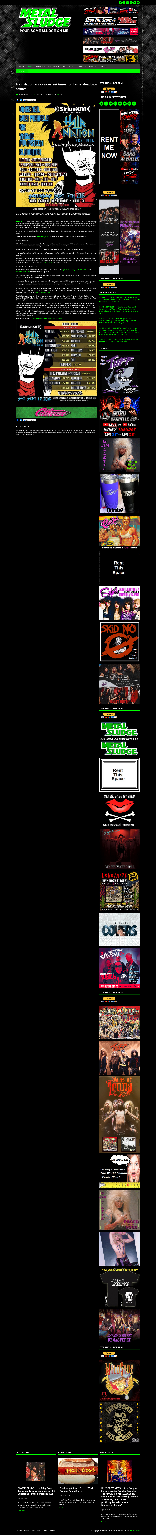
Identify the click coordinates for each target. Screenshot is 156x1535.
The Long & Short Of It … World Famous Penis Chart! (76, 1489)
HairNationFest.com (23, 272)
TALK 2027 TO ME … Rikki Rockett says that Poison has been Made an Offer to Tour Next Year (118, 341)
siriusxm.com (47, 262)
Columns (53, 66)
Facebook (43, 318)
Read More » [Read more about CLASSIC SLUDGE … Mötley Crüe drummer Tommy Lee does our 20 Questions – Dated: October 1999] (21, 1510)
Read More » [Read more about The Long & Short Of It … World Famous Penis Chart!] (63, 1508)
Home (21, 66)
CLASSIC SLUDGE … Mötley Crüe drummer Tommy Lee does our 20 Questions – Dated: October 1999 (36, 1491)
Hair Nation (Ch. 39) (43, 237)
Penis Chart (68, 66)
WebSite (36, 318)
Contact (93, 66)
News (29, 66)
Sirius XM (19, 222)
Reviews (40, 66)
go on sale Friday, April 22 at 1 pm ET (76, 270)
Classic (81, 66)
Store (103, 66)
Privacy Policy (135, 1531)
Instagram (59, 318)
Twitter (51, 318)
